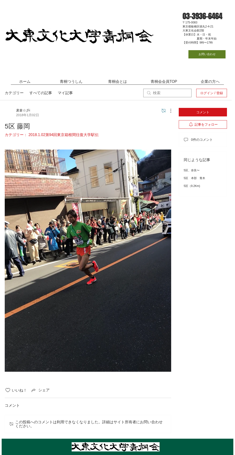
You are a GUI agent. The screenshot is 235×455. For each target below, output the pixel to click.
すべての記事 (40, 93)
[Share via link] (40, 390)
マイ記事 (65, 93)
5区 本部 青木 (194, 178)
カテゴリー (14, 93)
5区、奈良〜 (192, 170)
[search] (167, 93)
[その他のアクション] (168, 111)
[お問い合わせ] (207, 54)
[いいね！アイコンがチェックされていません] (8, 390)
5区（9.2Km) (192, 186)
